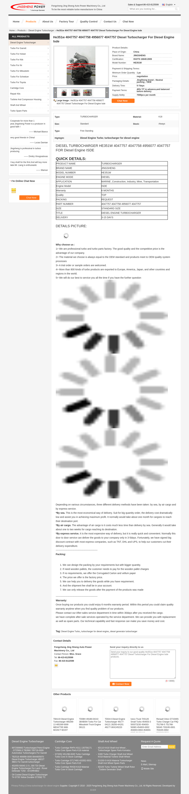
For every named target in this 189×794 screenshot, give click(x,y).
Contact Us (110, 21)
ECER (93, 790)
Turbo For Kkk (16, 59)
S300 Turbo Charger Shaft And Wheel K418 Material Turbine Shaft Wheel (115, 755)
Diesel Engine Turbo (70, 631)
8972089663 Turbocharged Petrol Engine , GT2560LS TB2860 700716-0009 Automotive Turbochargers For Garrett (31, 750)
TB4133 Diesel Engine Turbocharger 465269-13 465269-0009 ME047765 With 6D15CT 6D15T (63, 724)
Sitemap (152, 764)
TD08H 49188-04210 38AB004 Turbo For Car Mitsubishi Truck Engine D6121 (90, 723)
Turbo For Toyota (18, 82)
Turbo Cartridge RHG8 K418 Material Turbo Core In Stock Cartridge (72, 768)
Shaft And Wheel (18, 105)
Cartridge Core (17, 88)
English (170, 4)
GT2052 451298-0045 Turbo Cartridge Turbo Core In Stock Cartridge (72, 755)
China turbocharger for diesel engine (42, 786)
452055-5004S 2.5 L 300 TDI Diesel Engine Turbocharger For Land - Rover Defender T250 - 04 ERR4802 (29, 768)
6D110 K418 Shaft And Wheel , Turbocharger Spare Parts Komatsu (114, 749)
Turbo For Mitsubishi (19, 71)
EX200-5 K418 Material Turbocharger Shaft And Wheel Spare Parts (115, 761)
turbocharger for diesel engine (95, 631)
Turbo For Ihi (16, 65)
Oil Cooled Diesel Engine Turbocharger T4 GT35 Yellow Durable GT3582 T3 (30, 775)
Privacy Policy (17, 786)
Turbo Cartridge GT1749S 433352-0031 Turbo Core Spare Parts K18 (73, 761)
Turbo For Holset (18, 54)
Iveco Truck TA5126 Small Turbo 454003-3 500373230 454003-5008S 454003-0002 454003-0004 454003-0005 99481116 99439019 (141, 727)
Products (31, 21)
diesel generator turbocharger (123, 631)
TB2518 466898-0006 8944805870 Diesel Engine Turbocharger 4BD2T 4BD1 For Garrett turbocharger (28, 759)
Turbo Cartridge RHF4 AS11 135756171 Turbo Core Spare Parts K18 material (73, 749)
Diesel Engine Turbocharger (41, 30)
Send (171, 747)
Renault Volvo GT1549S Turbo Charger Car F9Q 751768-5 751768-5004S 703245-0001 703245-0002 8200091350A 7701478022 (167, 727)
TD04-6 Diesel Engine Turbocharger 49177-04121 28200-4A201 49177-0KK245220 (115, 723)
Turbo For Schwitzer (19, 77)
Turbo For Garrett (18, 48)
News (143, 761)
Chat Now (128, 21)
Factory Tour (66, 21)
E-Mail (144, 764)
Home (16, 21)
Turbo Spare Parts (18, 111)
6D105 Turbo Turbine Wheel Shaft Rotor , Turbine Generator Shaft (116, 768)
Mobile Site (147, 768)
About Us (47, 21)
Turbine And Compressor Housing (25, 99)
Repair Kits (15, 94)
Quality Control (89, 21)
